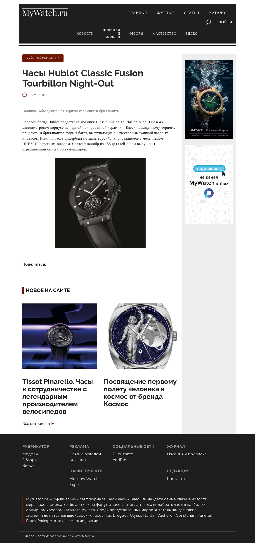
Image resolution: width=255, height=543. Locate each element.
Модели (30, 454)
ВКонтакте (123, 454)
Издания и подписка (187, 454)
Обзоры (136, 33)
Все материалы (36, 424)
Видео (191, 33)
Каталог (218, 13)
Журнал (165, 13)
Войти (225, 22)
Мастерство (165, 33)
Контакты (176, 478)
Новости (85, 33)
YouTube (121, 460)
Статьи (191, 13)
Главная (137, 13)
